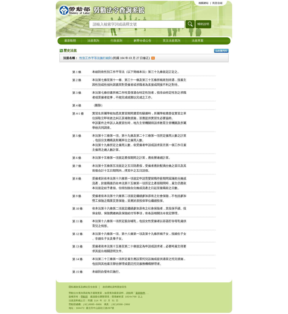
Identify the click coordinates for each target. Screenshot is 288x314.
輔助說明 (203, 24)
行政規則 (116, 41)
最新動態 (70, 41)
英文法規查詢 (171, 41)
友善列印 (221, 50)
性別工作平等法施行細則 (95, 58)
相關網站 (204, 3)
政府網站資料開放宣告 (115, 287)
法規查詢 (93, 41)
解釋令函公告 (142, 41)
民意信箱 (218, 3)
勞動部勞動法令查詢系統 (101, 10)
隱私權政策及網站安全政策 (83, 287)
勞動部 (84, 297)
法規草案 (198, 41)
